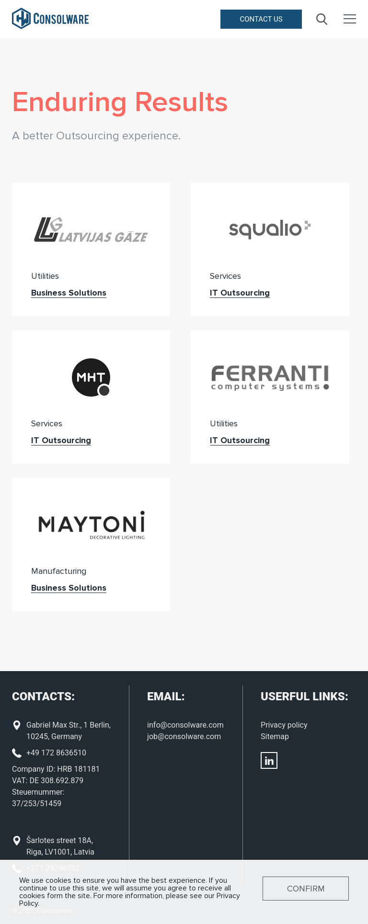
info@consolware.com (185, 725)
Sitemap (275, 736)
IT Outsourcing (240, 292)
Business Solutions (68, 292)
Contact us (261, 19)
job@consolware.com (184, 736)
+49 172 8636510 (56, 752)
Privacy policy (284, 725)
